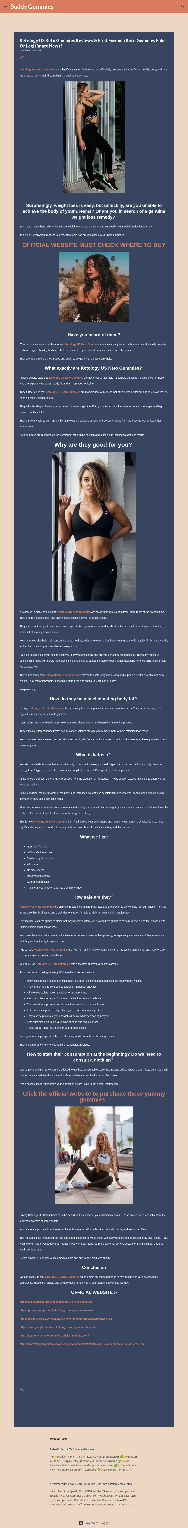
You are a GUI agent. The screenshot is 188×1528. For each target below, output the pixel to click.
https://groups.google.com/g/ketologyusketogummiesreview (56, 1310)
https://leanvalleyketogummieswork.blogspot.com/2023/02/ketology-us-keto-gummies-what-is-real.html (82, 1344)
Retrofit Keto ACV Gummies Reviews (72, 1449)
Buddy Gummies (31, 6)
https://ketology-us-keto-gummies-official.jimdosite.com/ (54, 1335)
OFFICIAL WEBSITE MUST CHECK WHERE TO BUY (94, 245)
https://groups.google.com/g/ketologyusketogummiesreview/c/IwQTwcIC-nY (66, 1318)
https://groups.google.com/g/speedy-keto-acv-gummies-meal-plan (91, 1484)
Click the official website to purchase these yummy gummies (94, 1096)
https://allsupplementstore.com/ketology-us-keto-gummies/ (56, 1301)
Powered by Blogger (94, 1523)
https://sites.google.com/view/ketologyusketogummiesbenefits (58, 1327)
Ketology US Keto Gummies (37, 69)
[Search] (58, 6)
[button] (22, 58)
